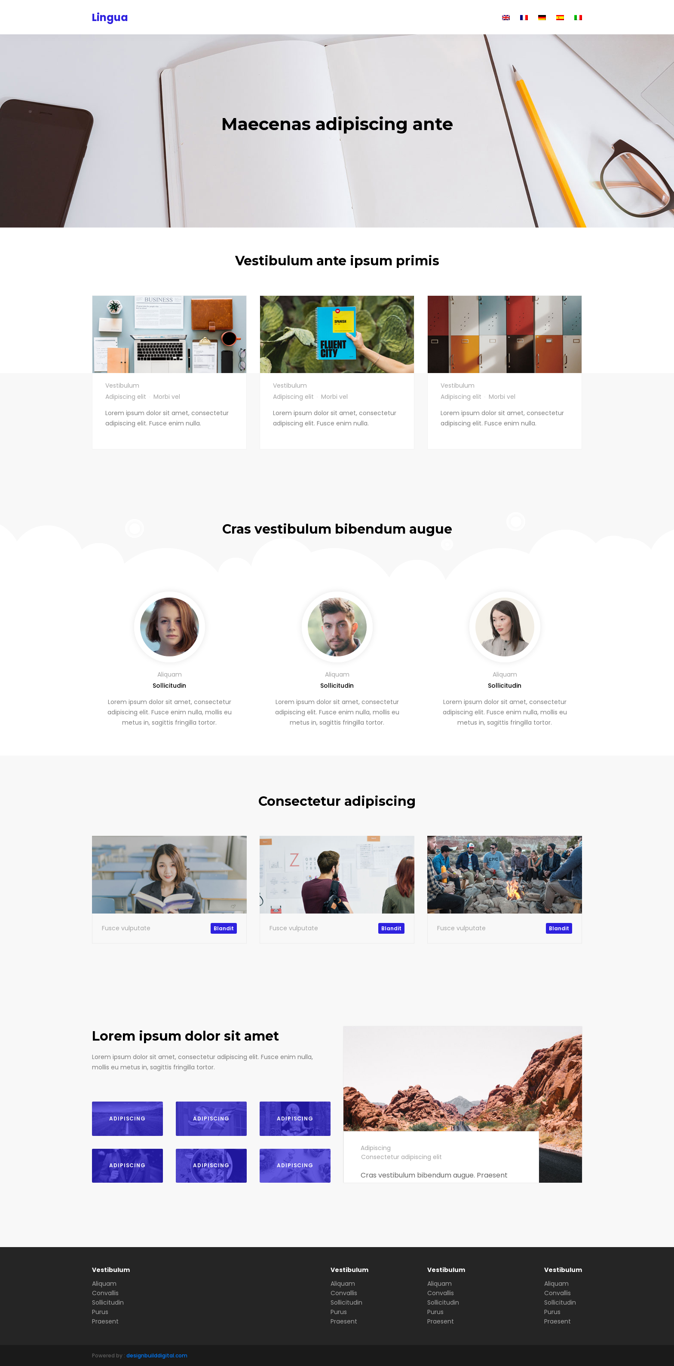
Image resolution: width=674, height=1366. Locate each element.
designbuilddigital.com (156, 1355)
